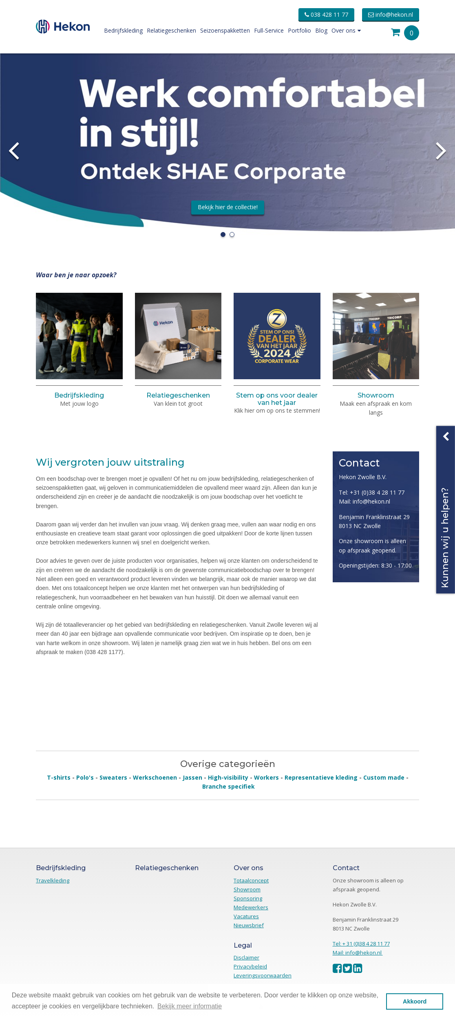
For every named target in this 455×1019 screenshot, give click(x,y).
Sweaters (113, 777)
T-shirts (59, 777)
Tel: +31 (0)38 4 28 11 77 (371, 492)
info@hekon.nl (390, 14)
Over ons (346, 30)
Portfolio (299, 30)
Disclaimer (246, 957)
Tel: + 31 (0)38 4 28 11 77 (361, 943)
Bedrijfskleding (123, 30)
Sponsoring (248, 898)
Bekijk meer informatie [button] (189, 1006)
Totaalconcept (251, 880)
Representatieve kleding (321, 777)
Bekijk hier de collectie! (228, 207)
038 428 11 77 (326, 14)
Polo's (85, 777)
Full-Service (269, 30)
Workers (266, 777)
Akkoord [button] (414, 1001)
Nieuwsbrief (249, 925)
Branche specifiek (228, 786)
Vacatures (246, 916)
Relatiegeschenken (171, 30)
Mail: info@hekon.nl (364, 501)
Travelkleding (52, 880)
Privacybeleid (250, 966)
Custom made (383, 777)
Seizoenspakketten (225, 30)
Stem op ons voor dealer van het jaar (277, 399)
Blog (321, 30)
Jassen (192, 777)
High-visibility (228, 777)
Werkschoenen (155, 777)
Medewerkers (251, 907)
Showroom (376, 395)
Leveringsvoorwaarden (263, 975)
